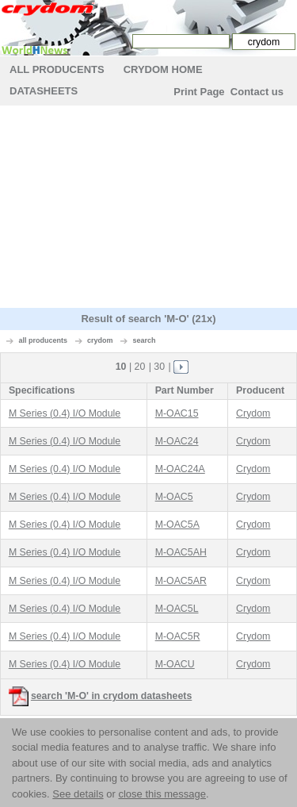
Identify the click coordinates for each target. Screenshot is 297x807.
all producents (43, 340)
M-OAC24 (177, 441)
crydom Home (163, 69)
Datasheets (44, 91)
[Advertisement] (149, 209)
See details (77, 794)
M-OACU (175, 664)
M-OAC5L (177, 608)
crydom (100, 340)
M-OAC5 (174, 496)
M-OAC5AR (181, 580)
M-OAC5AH (181, 552)
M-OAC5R (177, 636)
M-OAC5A (177, 524)
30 (159, 366)
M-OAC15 (177, 413)
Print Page (198, 92)
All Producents (57, 69)
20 (140, 366)
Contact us (257, 92)
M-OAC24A (180, 469)
